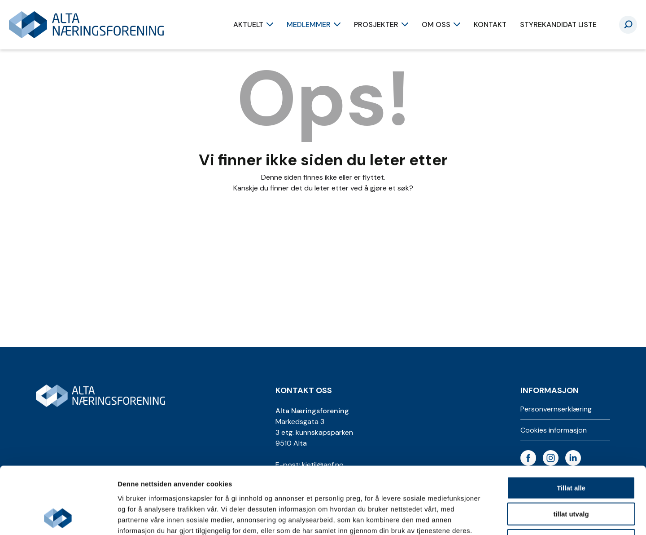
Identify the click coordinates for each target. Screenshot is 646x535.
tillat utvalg (571, 451)
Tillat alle (571, 425)
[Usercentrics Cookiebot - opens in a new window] (58, 517)
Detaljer (477, 517)
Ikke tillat (571, 478)
